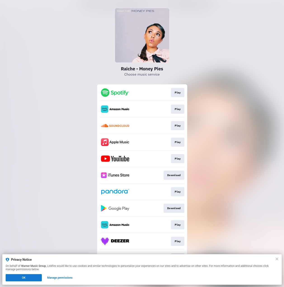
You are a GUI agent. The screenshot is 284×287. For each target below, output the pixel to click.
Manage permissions (60, 277)
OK (24, 277)
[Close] (277, 259)
